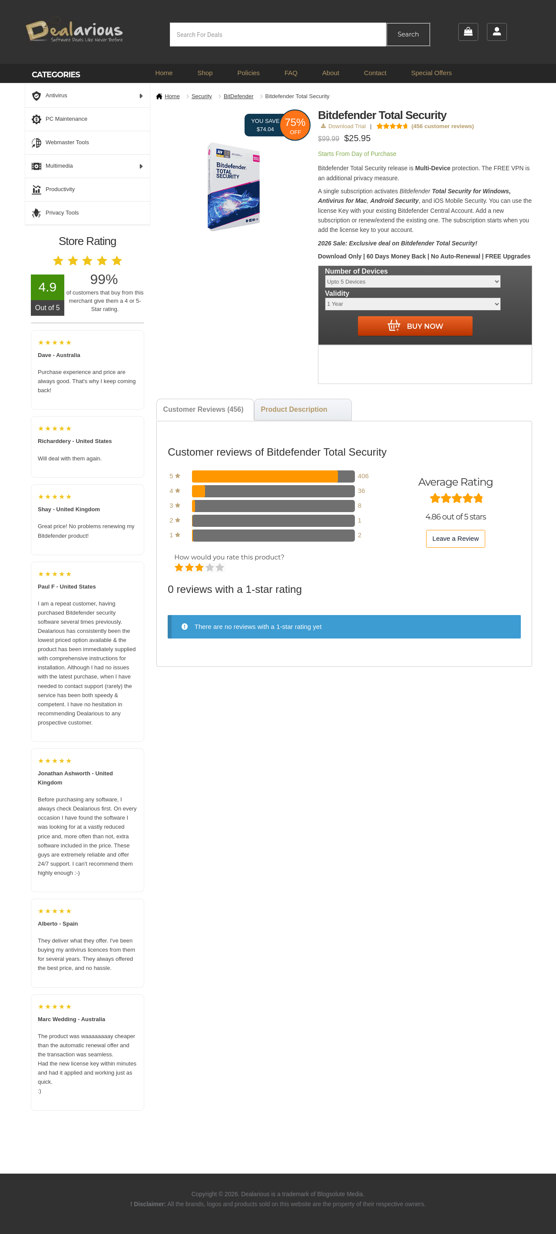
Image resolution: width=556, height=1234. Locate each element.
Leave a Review (456, 538)
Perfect (220, 568)
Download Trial (343, 126)
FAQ (291, 72)
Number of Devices (356, 271)
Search (408, 34)
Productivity (53, 190)
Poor (180, 568)
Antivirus (87, 96)
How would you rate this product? (229, 557)
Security (202, 96)
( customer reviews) (442, 126)
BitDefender (239, 96)
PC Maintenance (59, 119)
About (330, 72)
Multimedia (87, 166)
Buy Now (415, 325)
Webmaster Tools (60, 143)
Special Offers (431, 72)
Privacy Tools (55, 213)
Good (210, 568)
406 (363, 476)
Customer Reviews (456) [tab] (203, 409)
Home (164, 72)
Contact (375, 72)
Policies (248, 72)
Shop (204, 72)
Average (200, 568)
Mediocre (190, 568)
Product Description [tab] (294, 409)
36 (361, 490)
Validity (337, 293)
